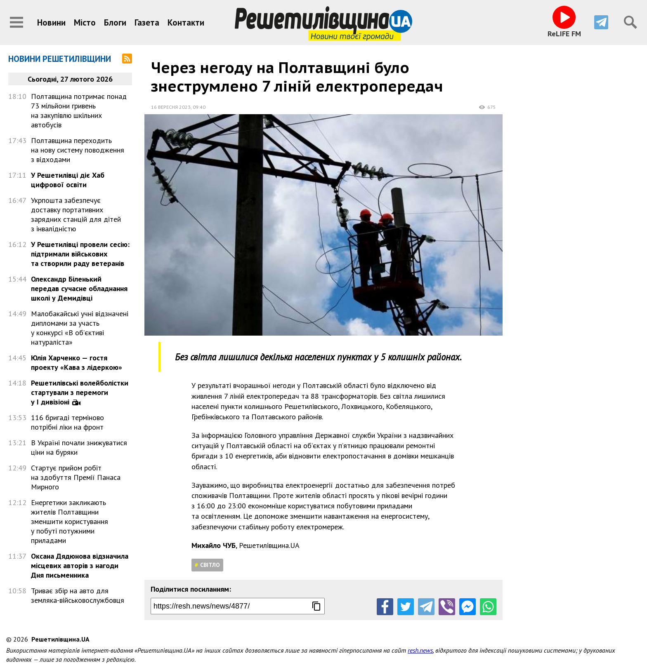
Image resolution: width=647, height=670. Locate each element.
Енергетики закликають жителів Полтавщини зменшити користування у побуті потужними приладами (69, 521)
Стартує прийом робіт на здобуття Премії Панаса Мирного (75, 477)
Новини (51, 22)
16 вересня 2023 (171, 107)
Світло (210, 565)
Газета (147, 22)
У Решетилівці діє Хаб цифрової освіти (67, 179)
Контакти (186, 22)
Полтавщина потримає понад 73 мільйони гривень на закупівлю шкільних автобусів (79, 110)
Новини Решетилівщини (59, 58)
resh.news (420, 650)
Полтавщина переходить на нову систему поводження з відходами (77, 150)
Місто (85, 22)
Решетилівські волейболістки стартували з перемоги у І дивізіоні (79, 392)
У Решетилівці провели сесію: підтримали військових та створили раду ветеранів (80, 254)
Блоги (115, 22)
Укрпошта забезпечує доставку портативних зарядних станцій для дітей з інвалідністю (76, 214)
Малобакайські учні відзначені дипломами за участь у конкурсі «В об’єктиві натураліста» (79, 328)
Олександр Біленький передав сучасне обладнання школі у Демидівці (79, 288)
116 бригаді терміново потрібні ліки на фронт (67, 422)
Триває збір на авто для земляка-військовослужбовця (77, 595)
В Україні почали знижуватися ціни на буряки (79, 447)
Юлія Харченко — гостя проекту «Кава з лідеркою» (76, 362)
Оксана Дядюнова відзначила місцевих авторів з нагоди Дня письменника (79, 565)
